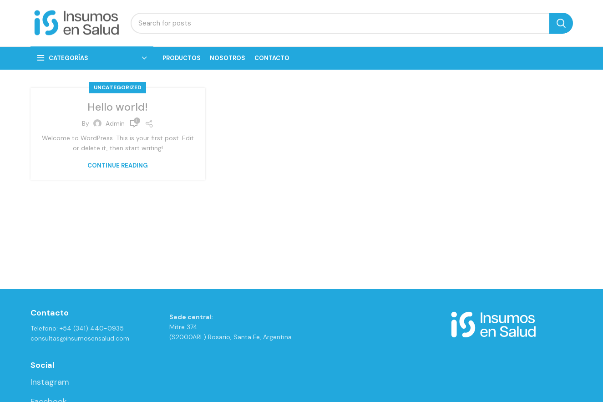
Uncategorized (118, 88)
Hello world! (117, 108)
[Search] (352, 23)
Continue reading (117, 166)
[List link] (93, 383)
